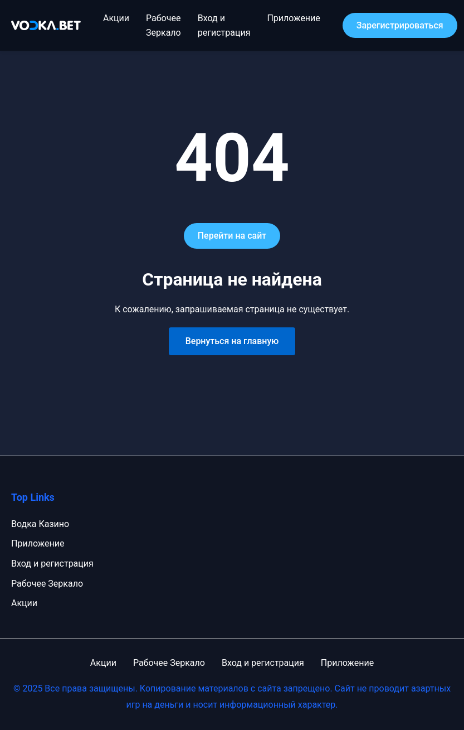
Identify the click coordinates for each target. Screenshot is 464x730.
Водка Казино (40, 524)
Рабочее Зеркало (47, 583)
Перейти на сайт (232, 235)
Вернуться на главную (232, 341)
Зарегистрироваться (399, 25)
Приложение (293, 18)
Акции (116, 18)
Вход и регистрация (52, 563)
